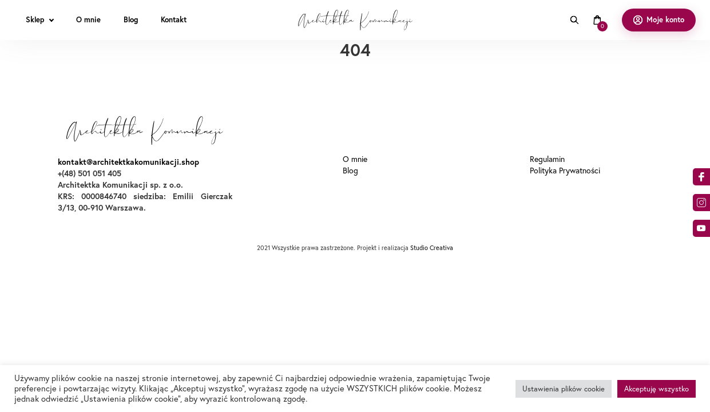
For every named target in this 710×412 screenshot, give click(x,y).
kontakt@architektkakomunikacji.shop (128, 162)
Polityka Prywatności (565, 170)
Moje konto (665, 20)
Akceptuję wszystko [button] (656, 388)
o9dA (701, 228)
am (701, 202)
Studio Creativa (431, 248)
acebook (701, 176)
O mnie (355, 159)
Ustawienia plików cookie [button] (563, 388)
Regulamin (547, 159)
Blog (350, 170)
